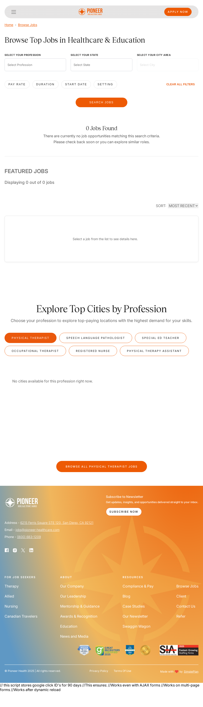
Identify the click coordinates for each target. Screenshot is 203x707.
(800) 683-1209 (29, 537)
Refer (180, 616)
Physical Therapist (30, 338)
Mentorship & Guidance (80, 606)
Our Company (72, 586)
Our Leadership (73, 596)
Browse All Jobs (102, 466)
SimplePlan (191, 671)
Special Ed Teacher (160, 338)
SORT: (161, 205)
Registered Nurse (93, 351)
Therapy (12, 586)
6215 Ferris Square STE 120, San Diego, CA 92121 (56, 523)
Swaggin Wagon (136, 626)
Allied (9, 596)
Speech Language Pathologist (95, 338)
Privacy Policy (99, 671)
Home (9, 25)
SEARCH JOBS (101, 102)
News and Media (74, 636)
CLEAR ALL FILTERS (180, 84)
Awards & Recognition (78, 616)
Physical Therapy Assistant (154, 351)
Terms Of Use (122, 671)
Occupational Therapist (35, 351)
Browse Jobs (27, 25)
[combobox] (35, 65)
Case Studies (134, 606)
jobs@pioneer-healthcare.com (37, 530)
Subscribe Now (123, 511)
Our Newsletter (135, 616)
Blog (126, 596)
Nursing (11, 606)
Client (181, 596)
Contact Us (185, 606)
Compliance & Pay (138, 586)
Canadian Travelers (21, 616)
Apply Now (178, 11)
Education (68, 626)
